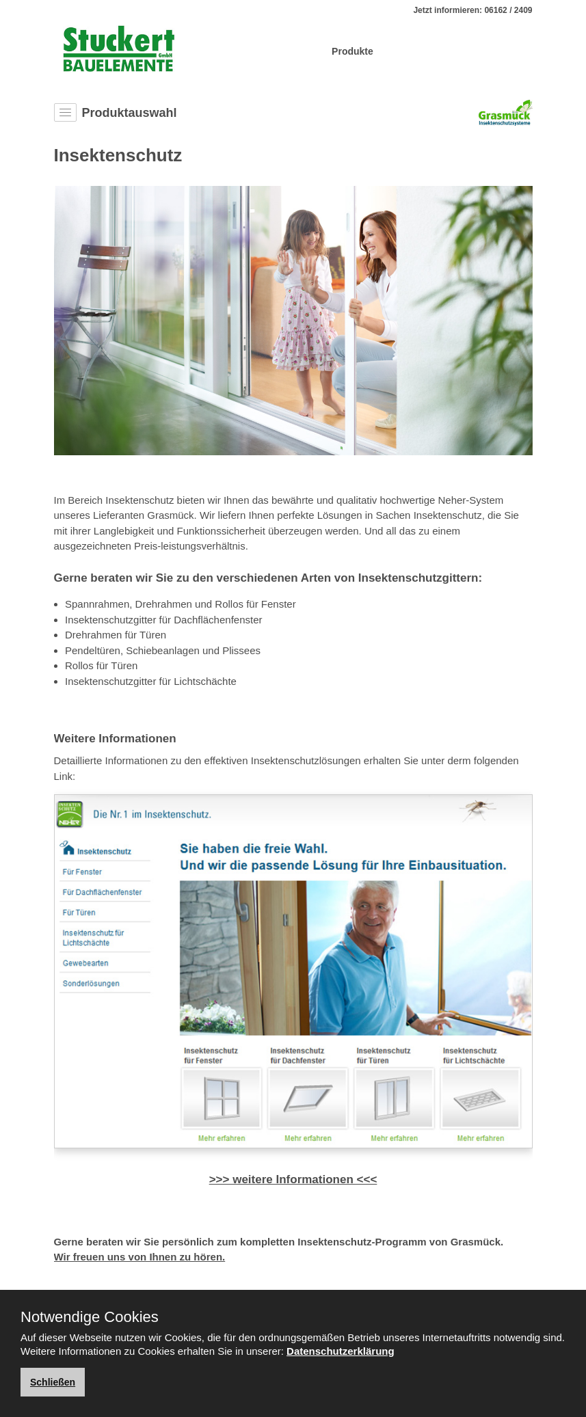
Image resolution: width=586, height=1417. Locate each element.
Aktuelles (456, 51)
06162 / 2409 (508, 10)
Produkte (352, 51)
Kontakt (509, 51)
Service (404, 51)
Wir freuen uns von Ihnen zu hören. (140, 1257)
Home (248, 51)
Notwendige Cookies (90, 1317)
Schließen (52, 1382)
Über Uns (297, 51)
